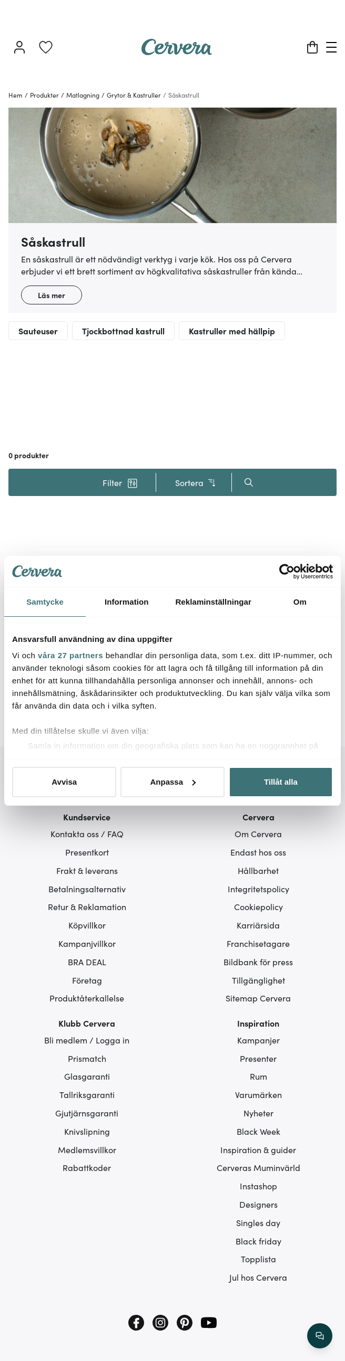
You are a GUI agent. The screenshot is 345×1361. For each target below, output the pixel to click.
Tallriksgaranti (87, 1094)
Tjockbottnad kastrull (123, 330)
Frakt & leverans (87, 870)
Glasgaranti (87, 1076)
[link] (46, 47)
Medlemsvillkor (87, 1149)
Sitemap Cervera (258, 998)
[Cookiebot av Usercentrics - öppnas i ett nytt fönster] (287, 571)
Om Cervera (258, 833)
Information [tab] (127, 601)
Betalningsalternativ (87, 888)
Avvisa (64, 781)
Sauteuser (38, 330)
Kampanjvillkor (87, 943)
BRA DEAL (87, 961)
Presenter (258, 1058)
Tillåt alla (281, 781)
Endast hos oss (258, 852)
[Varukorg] (312, 47)
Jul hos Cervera (258, 1277)
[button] (120, 482)
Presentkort (87, 852)
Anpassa (173, 781)
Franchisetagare (258, 943)
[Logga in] (19, 47)
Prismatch (87, 1058)
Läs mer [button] (51, 295)
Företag (87, 980)
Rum (258, 1076)
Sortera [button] (196, 483)
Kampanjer (258, 1040)
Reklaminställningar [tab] (213, 601)
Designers (258, 1204)
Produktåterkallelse (86, 998)
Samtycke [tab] (45, 601)
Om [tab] (300, 601)
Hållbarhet (258, 870)
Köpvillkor (87, 925)
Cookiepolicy (258, 906)
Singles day (258, 1222)
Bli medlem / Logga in (86, 1040)
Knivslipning (87, 1131)
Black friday (258, 1241)
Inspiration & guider (258, 1149)
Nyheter (258, 1113)
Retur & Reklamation (87, 906)
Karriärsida (258, 925)
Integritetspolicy (258, 888)
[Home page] (176, 51)
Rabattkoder (87, 1167)
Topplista (258, 1258)
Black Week (258, 1131)
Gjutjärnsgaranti (86, 1113)
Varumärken (258, 1094)
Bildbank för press (258, 961)
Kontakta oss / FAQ (87, 833)
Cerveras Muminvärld (258, 1167)
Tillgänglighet (258, 980)
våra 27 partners (70, 655)
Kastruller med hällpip (232, 330)
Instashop (258, 1185)
